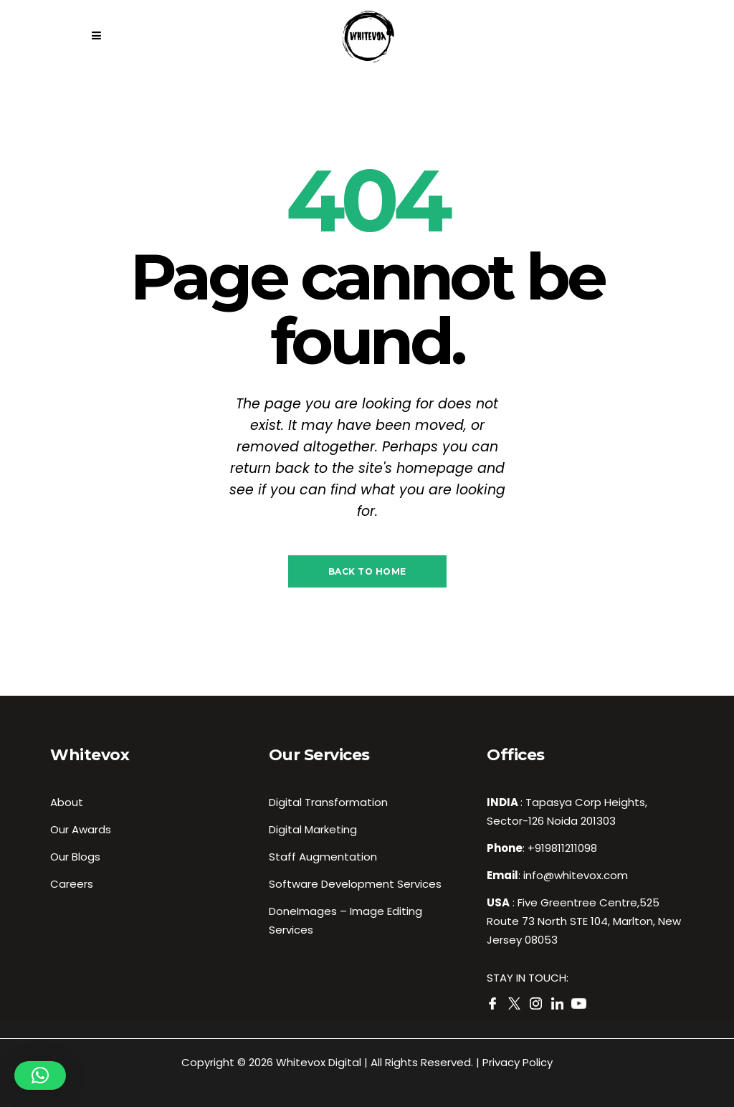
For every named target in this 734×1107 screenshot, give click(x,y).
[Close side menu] (100, 36)
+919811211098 (562, 848)
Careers (71, 883)
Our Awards (80, 829)
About (66, 802)
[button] (40, 1075)
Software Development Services (355, 883)
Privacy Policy (517, 1062)
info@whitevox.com (575, 875)
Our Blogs (75, 856)
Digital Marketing (313, 829)
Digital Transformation (328, 802)
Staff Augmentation (323, 856)
